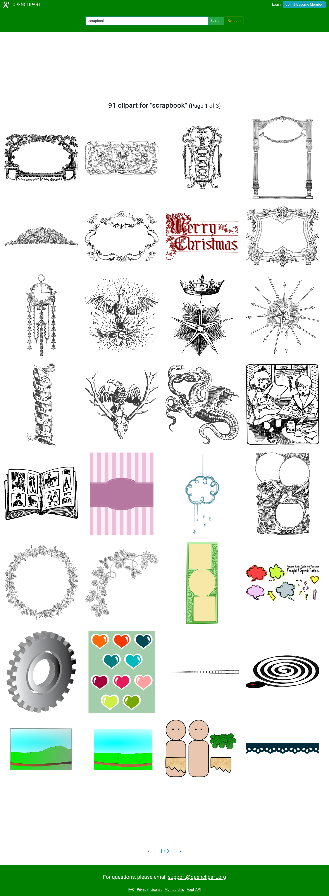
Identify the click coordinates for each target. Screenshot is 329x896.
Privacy (142, 890)
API (198, 890)
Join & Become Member (304, 4)
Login (276, 4)
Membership (174, 890)
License (156, 890)
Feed (190, 890)
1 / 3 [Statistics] (164, 851)
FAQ (131, 890)
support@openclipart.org (197, 877)
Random (234, 21)
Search (216, 21)
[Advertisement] (165, 68)
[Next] (180, 851)
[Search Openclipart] (147, 21)
